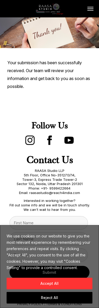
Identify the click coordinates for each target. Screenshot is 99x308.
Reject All (49, 297)
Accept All (49, 283)
